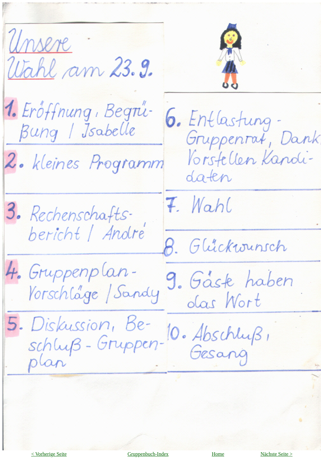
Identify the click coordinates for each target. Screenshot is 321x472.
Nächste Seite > (276, 454)
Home (218, 454)
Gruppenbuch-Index (147, 454)
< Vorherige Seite (49, 454)
